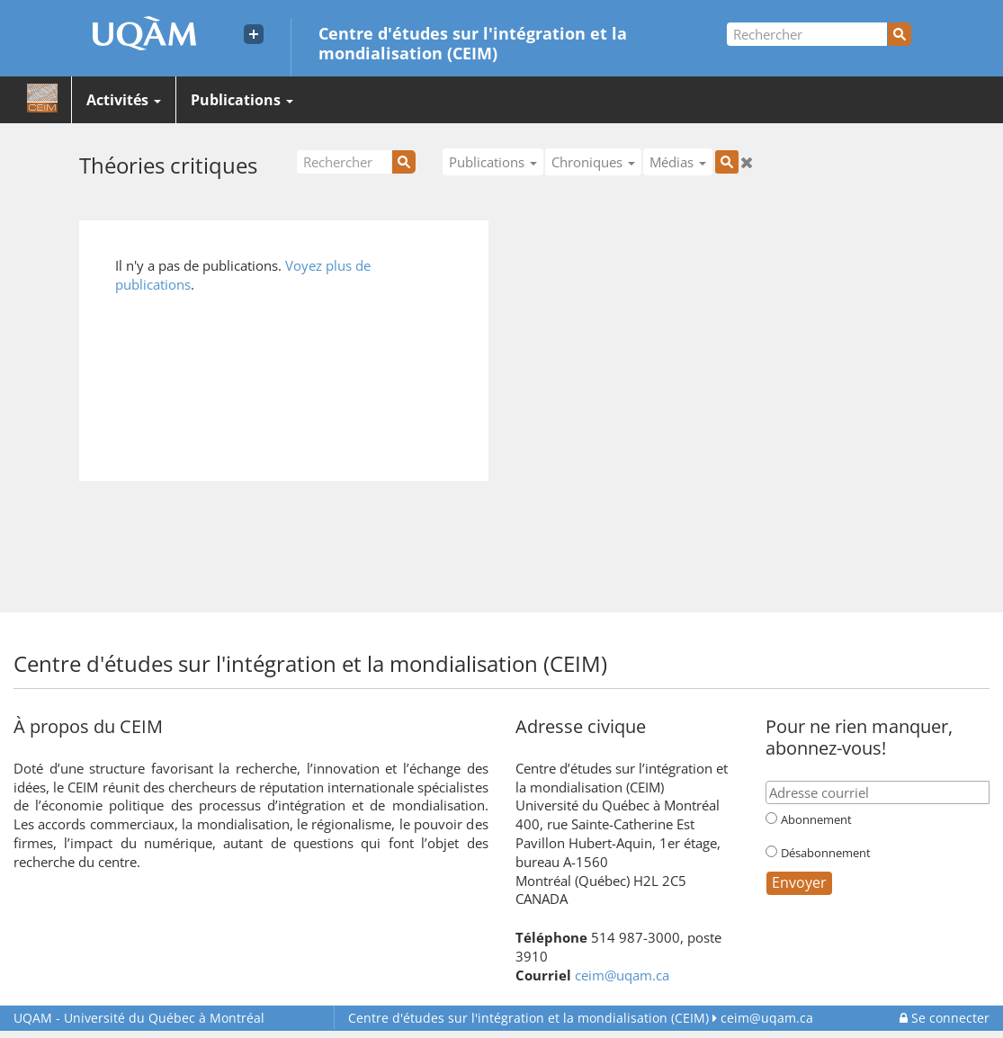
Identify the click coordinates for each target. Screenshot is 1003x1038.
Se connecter (945, 1017)
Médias (677, 162)
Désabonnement (826, 853)
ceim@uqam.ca (622, 975)
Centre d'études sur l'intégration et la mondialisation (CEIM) (472, 42)
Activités (123, 100)
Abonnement (816, 819)
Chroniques (593, 162)
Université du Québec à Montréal (138, 1017)
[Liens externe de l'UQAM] (254, 34)
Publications (242, 100)
